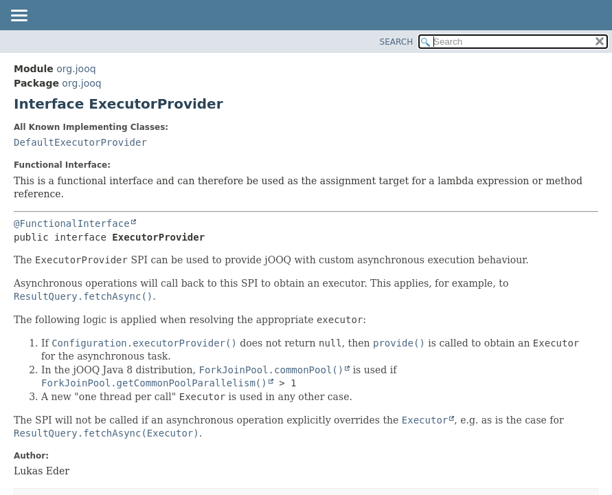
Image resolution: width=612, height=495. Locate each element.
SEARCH (396, 42)
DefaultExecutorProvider (80, 142)
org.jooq (75, 68)
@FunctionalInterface (72, 223)
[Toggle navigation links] (18, 16)
